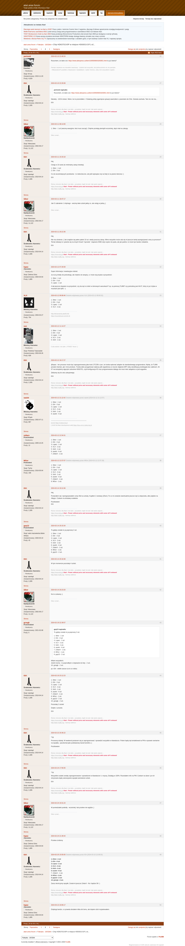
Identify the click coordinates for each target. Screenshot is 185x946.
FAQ (101, 13)
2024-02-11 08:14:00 (58, 124)
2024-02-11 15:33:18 (58, 157)
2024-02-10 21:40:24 (58, 56)
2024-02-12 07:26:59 (58, 267)
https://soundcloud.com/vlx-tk (60, 316)
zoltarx (27, 435)
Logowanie (82, 13)
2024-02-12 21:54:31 (58, 435)
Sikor (26, 124)
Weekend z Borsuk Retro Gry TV (35, 39)
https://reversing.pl (57, 111)
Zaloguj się (131, 49)
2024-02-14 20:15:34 (58, 526)
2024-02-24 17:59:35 (58, 768)
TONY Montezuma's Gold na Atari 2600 (37, 34)
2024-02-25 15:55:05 (58, 855)
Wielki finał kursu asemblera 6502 (35, 32)
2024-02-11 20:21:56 (58, 232)
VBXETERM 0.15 (30, 36)
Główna (25, 13)
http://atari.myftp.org (57, 114)
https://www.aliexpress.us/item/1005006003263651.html (87, 61)
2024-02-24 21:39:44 (58, 836)
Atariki (93, 13)
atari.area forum (32, 5)
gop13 (26, 526)
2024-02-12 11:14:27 (58, 326)
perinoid (27, 56)
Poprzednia (34, 49)
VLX (25, 295)
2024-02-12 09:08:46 (58, 295)
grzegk (27, 623)
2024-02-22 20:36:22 (58, 733)
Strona (26, 120)
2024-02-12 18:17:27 (58, 360)
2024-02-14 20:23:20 (58, 590)
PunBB (161, 937)
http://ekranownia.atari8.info (60, 313)
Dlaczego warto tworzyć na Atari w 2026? (38, 29)
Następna (56, 49)
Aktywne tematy (138, 19)
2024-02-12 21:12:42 (58, 398)
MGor (26, 461)
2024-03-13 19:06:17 (58, 905)
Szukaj (60, 13)
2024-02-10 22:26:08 (58, 83)
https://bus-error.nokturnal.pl (82, 425)
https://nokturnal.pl (61, 423)
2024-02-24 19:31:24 (58, 803)
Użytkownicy (37, 13)
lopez (26, 267)
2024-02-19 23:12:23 (58, 675)
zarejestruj (142, 49)
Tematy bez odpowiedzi (153, 19)
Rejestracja (71, 13)
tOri (25, 83)
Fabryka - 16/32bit (44, 45)
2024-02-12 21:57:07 (58, 460)
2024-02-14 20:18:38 (58, 559)
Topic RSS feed (156, 53)
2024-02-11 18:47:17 (58, 199)
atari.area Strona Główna (115, 13)
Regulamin (49, 13)
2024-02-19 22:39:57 (58, 623)
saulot (26, 398)
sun (25, 326)
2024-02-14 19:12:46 (58, 488)
